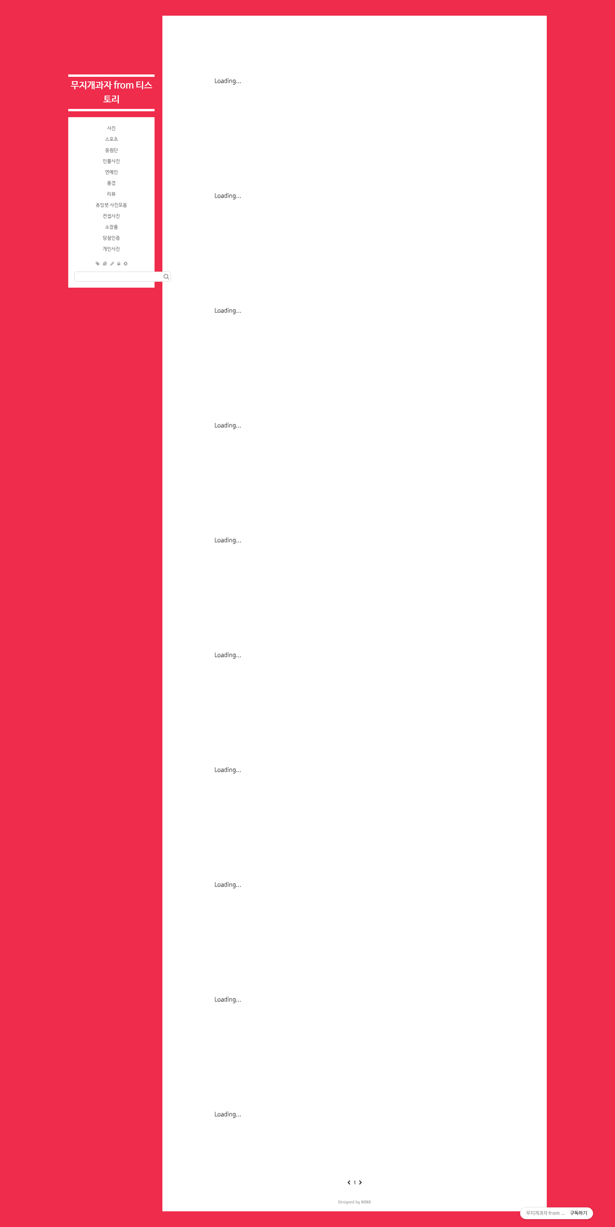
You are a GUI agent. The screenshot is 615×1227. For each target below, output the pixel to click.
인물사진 (111, 161)
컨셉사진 (111, 216)
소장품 (111, 227)
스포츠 (111, 139)
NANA (366, 1202)
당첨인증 (111, 238)
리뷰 (111, 194)
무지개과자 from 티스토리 (111, 92)
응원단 (111, 150)
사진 (111, 128)
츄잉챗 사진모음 (111, 205)
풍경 (111, 183)
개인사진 (111, 249)
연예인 (111, 172)
